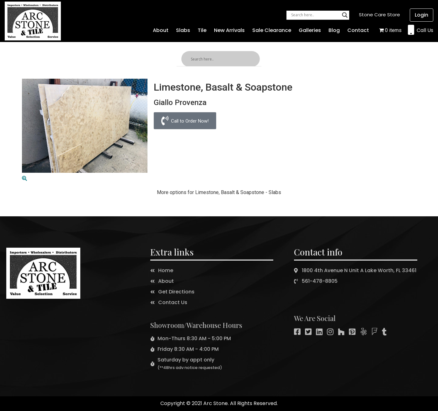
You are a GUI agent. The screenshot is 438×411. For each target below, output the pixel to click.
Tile (202, 30)
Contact (358, 30)
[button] (379, 14)
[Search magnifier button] (344, 15)
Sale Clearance (271, 30)
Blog (334, 30)
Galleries (310, 30)
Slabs (183, 30)
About (160, 30)
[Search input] (315, 15)
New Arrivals (229, 30)
